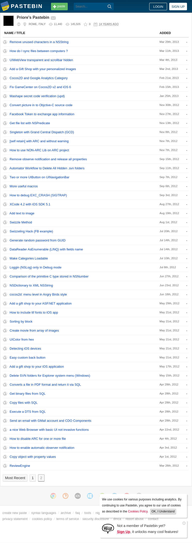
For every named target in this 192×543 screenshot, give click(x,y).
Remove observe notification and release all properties (48, 159)
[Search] (110, 6)
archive (66, 513)
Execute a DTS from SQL (28, 412)
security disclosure (95, 519)
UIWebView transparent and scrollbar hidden (41, 60)
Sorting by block (21, 321)
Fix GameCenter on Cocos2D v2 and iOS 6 (40, 87)
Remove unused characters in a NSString (39, 42)
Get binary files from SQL (28, 393)
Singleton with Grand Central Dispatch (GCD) (42, 132)
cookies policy (42, 519)
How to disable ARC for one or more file (38, 439)
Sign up (178, 7)
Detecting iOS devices (25, 348)
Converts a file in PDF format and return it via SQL (45, 384)
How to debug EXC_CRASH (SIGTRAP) (38, 195)
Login (158, 7)
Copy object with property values (33, 457)
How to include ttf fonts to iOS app (34, 312)
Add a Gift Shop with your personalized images (43, 69)
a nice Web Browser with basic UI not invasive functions (49, 430)
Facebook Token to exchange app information (42, 114)
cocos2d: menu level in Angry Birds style (38, 294)
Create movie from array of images (34, 330)
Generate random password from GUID (38, 240)
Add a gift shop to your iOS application (37, 366)
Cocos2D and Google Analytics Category (39, 78)
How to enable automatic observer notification (42, 448)
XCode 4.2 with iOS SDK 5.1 (30, 204)
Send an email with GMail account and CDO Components (50, 421)
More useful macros (24, 186)
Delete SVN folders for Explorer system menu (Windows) (50, 375)
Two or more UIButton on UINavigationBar (39, 177)
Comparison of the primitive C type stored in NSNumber (49, 276)
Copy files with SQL (24, 402)
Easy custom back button (28, 357)
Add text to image (22, 213)
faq (78, 513)
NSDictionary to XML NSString (31, 285)
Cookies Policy (138, 511)
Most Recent (15, 478)
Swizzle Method (21, 222)
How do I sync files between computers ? (39, 51)
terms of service (67, 519)
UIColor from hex (22, 339)
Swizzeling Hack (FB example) (31, 231)
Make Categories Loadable (29, 258)
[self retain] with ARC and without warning (39, 141)
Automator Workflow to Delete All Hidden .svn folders (47, 168)
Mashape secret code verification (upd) (37, 96)
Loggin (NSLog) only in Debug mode (36, 267)
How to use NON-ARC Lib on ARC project (39, 150)
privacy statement (15, 519)
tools (87, 513)
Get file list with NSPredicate (30, 123)
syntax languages (43, 513)
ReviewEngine (20, 466)
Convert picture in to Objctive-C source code (41, 105)
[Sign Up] (108, 528)
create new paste (14, 513)
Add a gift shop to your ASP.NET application (41, 303)
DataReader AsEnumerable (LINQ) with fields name (46, 249)
